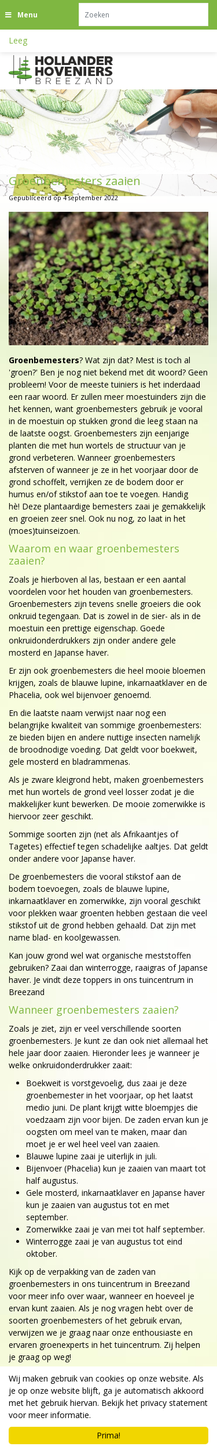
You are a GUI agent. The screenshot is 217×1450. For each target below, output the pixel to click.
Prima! (108, 1435)
